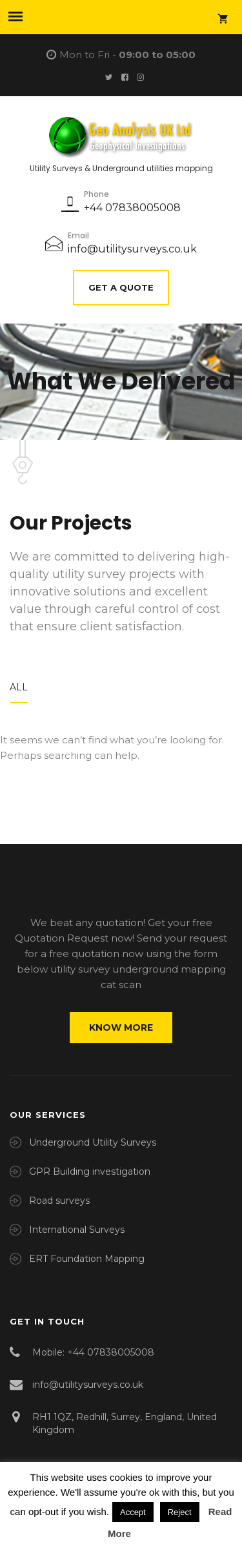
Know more (121, 1027)
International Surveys (77, 1229)
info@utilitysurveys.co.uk (132, 249)
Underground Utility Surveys (92, 1142)
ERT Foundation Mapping (87, 1258)
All (19, 687)
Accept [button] (133, 1512)
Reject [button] (180, 1512)
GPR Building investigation (89, 1171)
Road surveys (59, 1200)
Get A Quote (121, 287)
